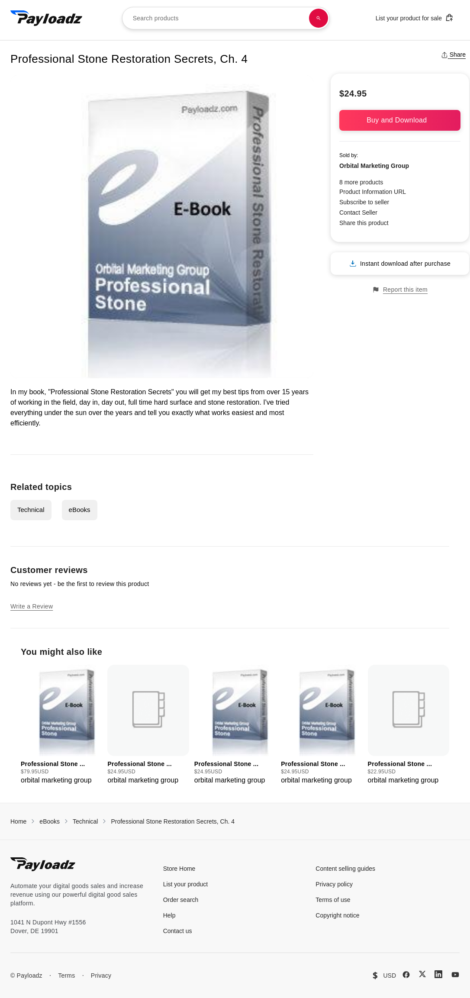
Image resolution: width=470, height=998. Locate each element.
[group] (61, 725)
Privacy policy (334, 884)
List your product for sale (415, 17)
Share (453, 54)
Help (169, 915)
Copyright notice (337, 915)
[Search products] (318, 18)
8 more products (361, 182)
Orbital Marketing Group (374, 165)
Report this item (400, 289)
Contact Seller (358, 212)
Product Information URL (372, 191)
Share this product (364, 222)
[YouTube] (455, 974)
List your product (185, 884)
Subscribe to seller (364, 202)
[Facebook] (406, 974)
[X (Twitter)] (422, 974)
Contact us (177, 930)
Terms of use (332, 899)
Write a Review (31, 606)
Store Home (179, 868)
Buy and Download (400, 120)
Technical (31, 509)
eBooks (79, 509)
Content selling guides (345, 868)
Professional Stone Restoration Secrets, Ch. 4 (173, 821)
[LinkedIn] (438, 974)
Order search (181, 899)
